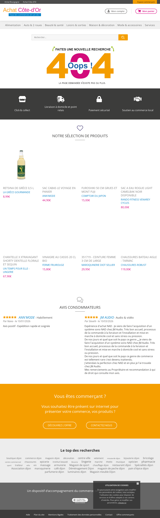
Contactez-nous (101, 424)
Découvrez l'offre (59, 424)
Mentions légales (55, 513)
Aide (28, 513)
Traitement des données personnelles (84, 513)
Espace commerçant (146, 2)
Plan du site (39, 513)
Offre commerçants (125, 513)
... (138, 339)
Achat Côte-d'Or (29, 2)
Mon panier (148, 11)
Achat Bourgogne (12, 2)
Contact (108, 513)
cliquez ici (122, 502)
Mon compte (117, 11)
